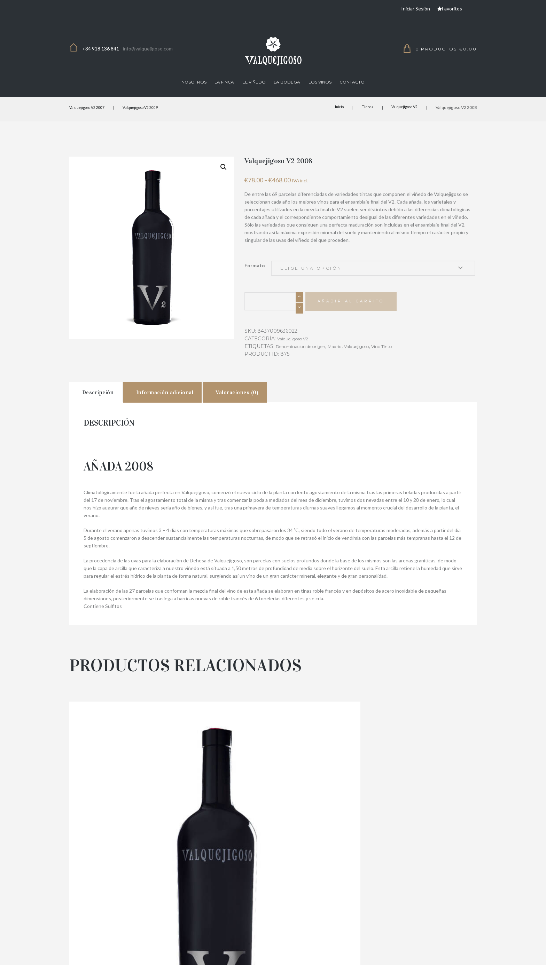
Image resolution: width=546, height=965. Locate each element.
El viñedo (254, 82)
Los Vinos (320, 82)
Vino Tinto (403, 354)
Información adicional (193, 403)
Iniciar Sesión (415, 8)
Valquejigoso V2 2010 (412, 861)
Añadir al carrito (357, 308)
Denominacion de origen (306, 354)
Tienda (362, 107)
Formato (254, 265)
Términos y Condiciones (369, 954)
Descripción (106, 403)
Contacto (352, 82)
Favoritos (452, 8)
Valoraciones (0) (286, 403)
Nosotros (193, 82)
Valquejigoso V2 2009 (149, 107)
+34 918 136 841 (100, 49)
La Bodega (287, 82)
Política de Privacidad (313, 954)
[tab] (104, 403)
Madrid (347, 354)
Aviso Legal (415, 954)
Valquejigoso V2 (402, 107)
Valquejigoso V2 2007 (89, 107)
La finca (224, 82)
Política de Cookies (456, 954)
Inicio (333, 107)
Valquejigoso (373, 354)
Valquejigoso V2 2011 (133, 861)
